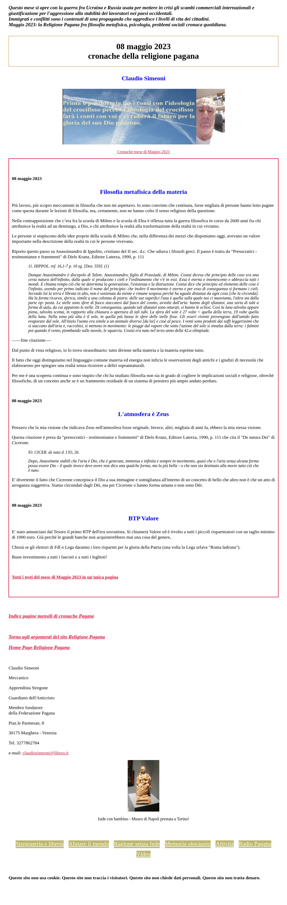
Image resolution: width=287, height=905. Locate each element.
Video (143, 854)
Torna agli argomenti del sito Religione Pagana (56, 637)
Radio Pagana (255, 843)
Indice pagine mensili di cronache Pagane (51, 616)
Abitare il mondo (89, 843)
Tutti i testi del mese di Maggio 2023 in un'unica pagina (65, 577)
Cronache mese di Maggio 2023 (143, 152)
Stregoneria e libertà (40, 843)
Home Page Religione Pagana (39, 647)
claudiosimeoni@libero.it (46, 752)
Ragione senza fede (137, 843)
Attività (225, 843)
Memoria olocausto (188, 843)
